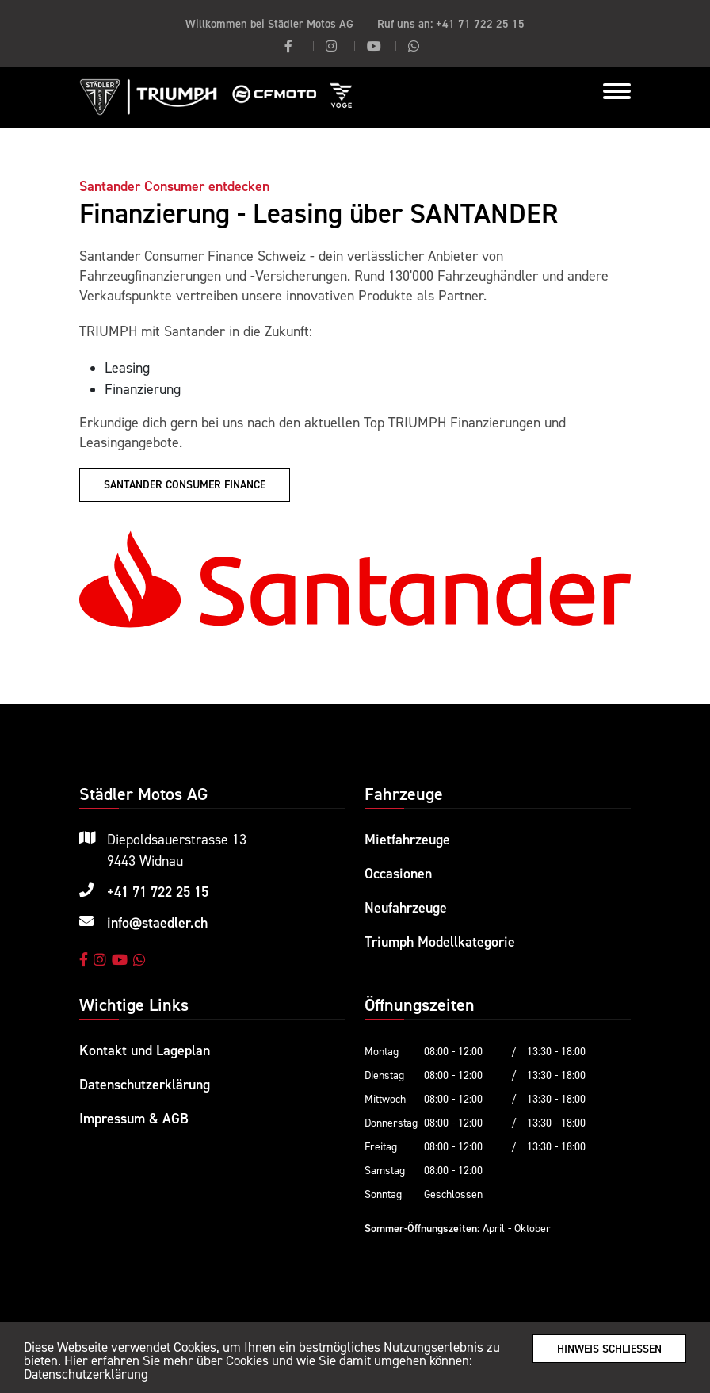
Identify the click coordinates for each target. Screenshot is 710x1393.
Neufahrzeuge (406, 907)
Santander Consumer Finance (184, 484)
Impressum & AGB (134, 1118)
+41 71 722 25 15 (480, 23)
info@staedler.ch (157, 922)
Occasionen (398, 873)
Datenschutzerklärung (86, 1374)
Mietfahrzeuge (407, 839)
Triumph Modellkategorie (440, 941)
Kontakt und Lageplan (144, 1050)
